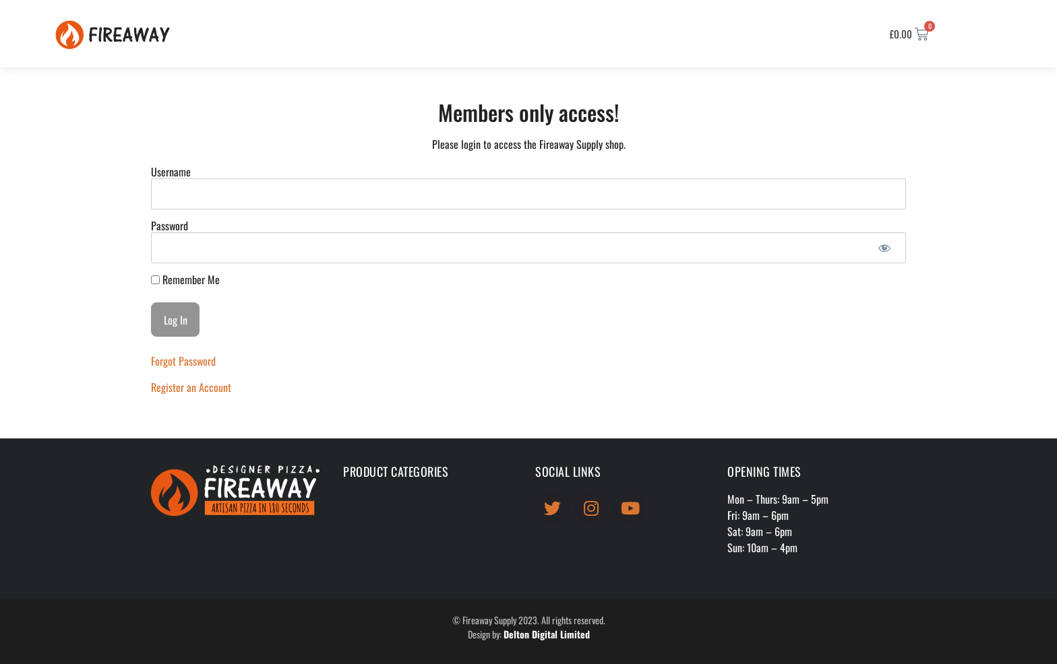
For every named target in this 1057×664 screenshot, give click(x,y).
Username (171, 172)
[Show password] (884, 247)
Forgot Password (183, 361)
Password (169, 226)
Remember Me (185, 279)
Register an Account (191, 387)
